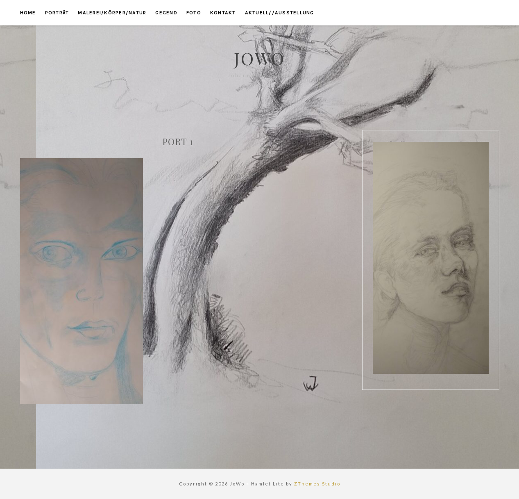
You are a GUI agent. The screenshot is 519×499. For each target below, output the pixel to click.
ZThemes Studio (317, 483)
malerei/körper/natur (112, 13)
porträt (57, 13)
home (28, 13)
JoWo (259, 58)
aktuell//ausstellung (279, 13)
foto (193, 13)
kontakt (223, 13)
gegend (166, 13)
